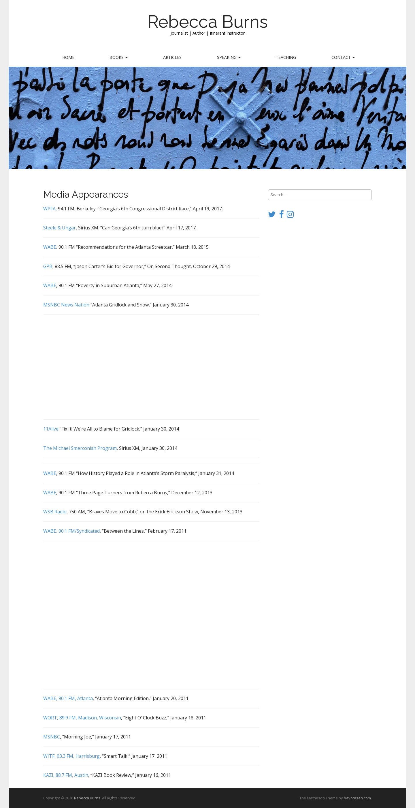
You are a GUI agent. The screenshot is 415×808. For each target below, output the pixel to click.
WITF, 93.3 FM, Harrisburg (71, 756)
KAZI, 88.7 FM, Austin (65, 775)
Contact (343, 57)
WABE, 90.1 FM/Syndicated (71, 531)
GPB (47, 266)
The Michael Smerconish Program (80, 448)
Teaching (286, 57)
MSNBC (51, 737)
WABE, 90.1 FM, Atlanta (68, 698)
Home (68, 57)
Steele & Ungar (59, 228)
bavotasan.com (357, 797)
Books (119, 57)
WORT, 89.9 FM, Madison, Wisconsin (82, 718)
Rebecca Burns (208, 22)
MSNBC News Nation (66, 305)
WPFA (49, 208)
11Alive (51, 429)
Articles (172, 57)
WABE (49, 247)
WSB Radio (55, 511)
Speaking (229, 57)
